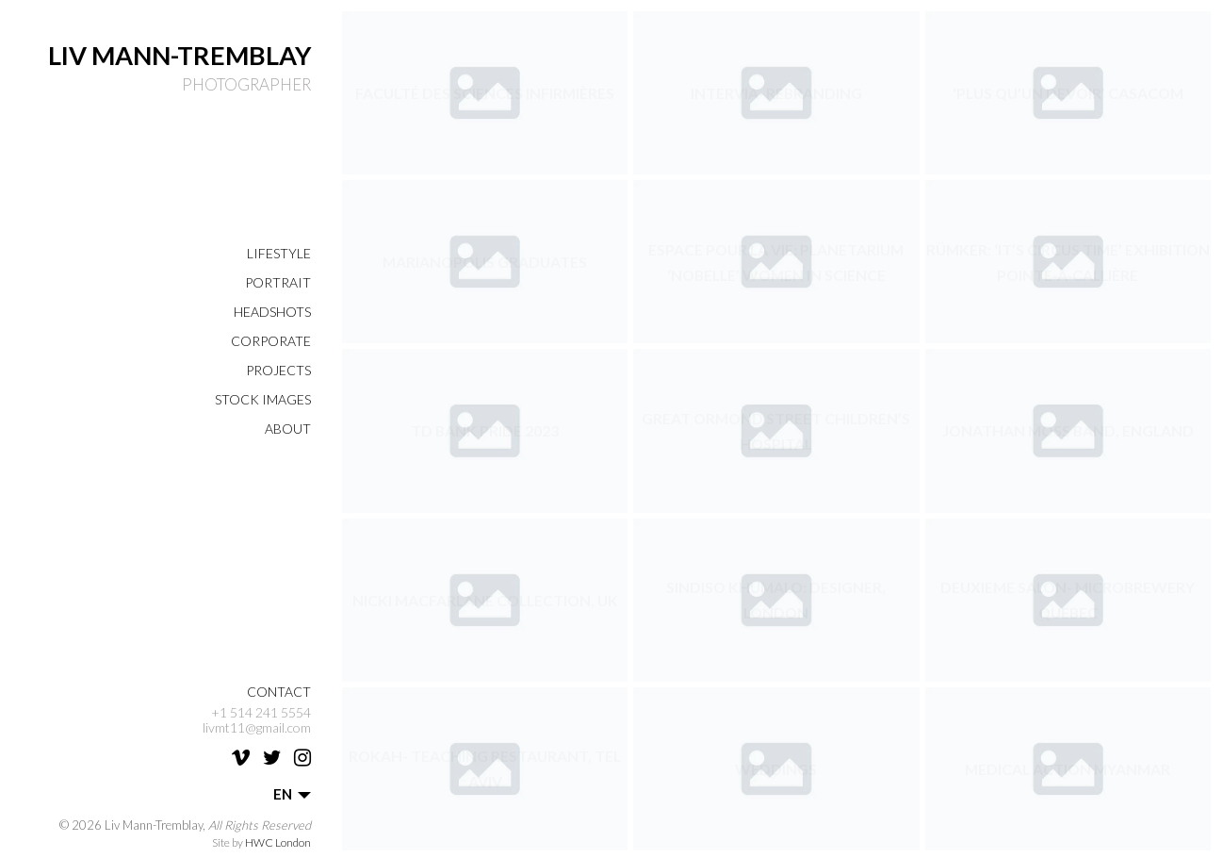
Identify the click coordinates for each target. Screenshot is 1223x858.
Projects (278, 370)
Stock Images (263, 399)
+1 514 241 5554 (261, 712)
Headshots (272, 312)
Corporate (271, 341)
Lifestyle (279, 253)
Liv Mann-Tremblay (179, 55)
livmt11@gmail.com (257, 727)
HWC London (278, 842)
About (288, 429)
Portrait (278, 282)
